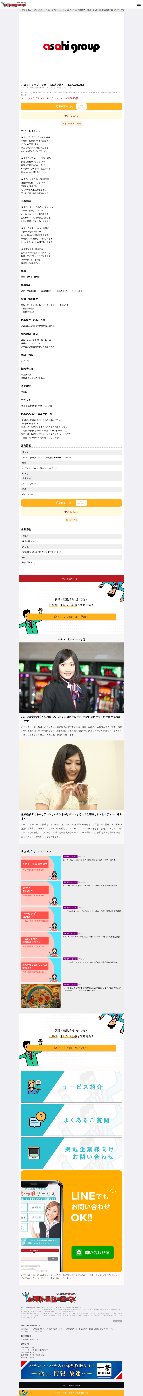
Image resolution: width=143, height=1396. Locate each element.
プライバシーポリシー (108, 1329)
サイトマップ (39, 1331)
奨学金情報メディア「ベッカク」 (33, 1352)
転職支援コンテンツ (40, 1329)
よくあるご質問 (81, 1329)
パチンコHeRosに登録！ (71, 616)
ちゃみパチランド (28, 1347)
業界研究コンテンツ (56, 1329)
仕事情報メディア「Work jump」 (33, 1355)
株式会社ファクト (28, 1357)
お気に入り (71, 115)
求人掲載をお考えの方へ (30, 1339)
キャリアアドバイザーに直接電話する (71, 1393)
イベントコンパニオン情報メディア (34, 1350)
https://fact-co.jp (29, 562)
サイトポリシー (27, 1331)
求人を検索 (38, 10)
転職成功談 (70, 1329)
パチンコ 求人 (26, 10)
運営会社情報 (94, 1329)
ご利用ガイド (26, 1329)
